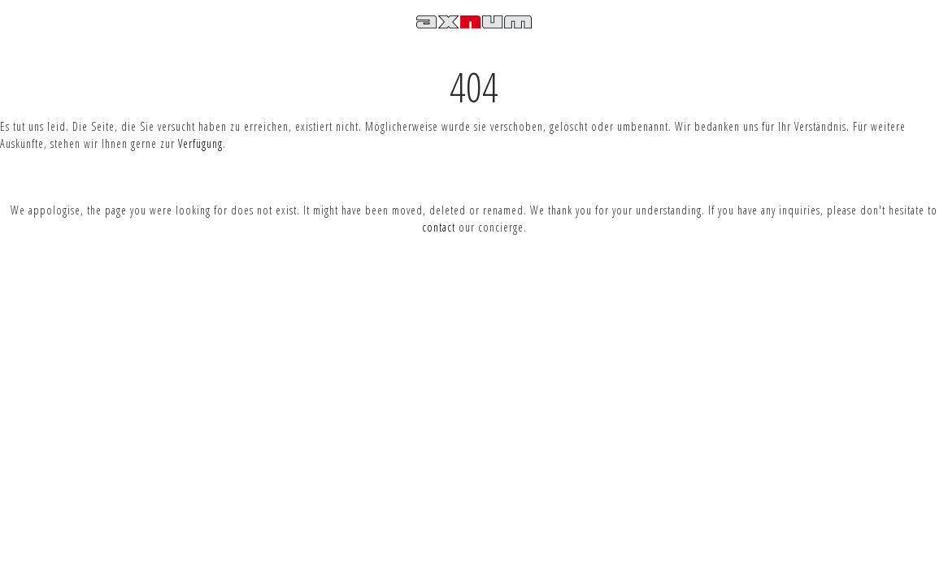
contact (438, 227)
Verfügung (200, 143)
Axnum (474, 35)
